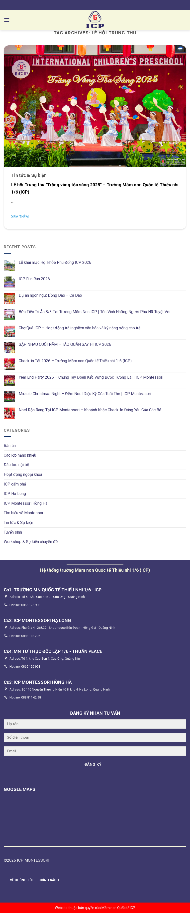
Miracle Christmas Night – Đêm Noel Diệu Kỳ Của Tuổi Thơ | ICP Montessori (85, 393)
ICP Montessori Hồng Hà (25, 503)
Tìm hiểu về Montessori (24, 512)
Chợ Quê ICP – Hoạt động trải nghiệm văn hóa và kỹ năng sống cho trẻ (79, 328)
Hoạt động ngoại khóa (23, 474)
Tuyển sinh (13, 532)
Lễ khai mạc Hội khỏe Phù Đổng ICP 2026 (55, 262)
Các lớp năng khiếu (20, 455)
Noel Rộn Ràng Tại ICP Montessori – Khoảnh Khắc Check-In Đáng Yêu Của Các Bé (90, 410)
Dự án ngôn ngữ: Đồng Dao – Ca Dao (50, 295)
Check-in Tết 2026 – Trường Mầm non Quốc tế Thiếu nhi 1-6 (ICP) (75, 360)
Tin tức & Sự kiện (18, 522)
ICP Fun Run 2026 (34, 279)
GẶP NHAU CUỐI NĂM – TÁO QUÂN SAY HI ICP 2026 (65, 344)
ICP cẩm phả (15, 484)
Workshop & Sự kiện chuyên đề (31, 541)
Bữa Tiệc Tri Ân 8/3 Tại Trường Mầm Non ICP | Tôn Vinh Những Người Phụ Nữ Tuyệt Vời (94, 311)
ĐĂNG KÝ (93, 764)
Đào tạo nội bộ (16, 464)
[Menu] (7, 20)
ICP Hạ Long (15, 493)
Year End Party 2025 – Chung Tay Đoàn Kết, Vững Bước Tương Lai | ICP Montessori (91, 377)
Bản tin (10, 445)
